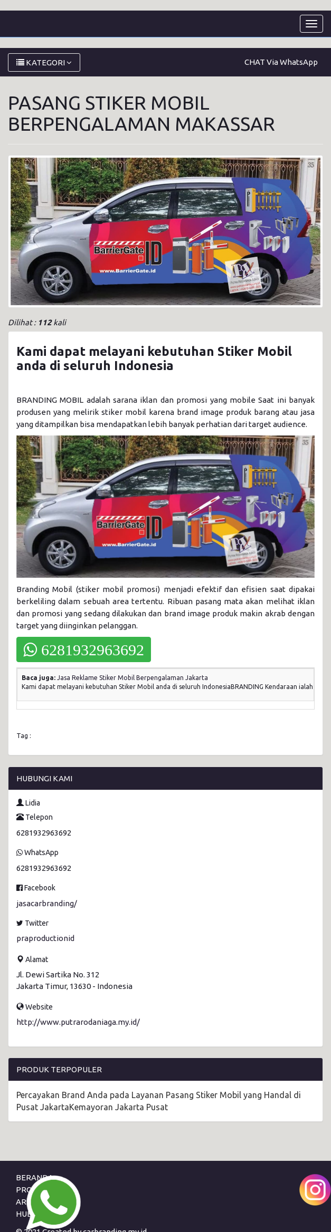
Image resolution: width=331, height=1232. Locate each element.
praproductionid (45, 938)
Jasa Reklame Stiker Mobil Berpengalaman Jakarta (132, 677)
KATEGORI (44, 62)
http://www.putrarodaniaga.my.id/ (78, 1021)
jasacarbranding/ (46, 903)
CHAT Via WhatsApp (281, 61)
